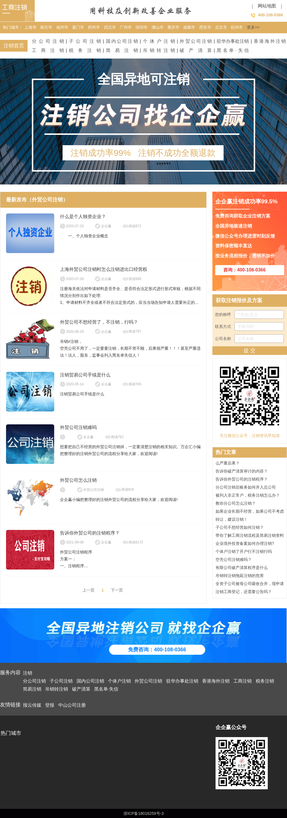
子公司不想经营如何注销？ (240, 528)
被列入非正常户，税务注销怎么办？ (248, 496)
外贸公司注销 (196, 41)
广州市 (126, 27)
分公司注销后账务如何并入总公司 (246, 488)
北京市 (221, 27)
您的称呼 (249, 314)
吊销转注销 (159, 50)
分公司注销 (48, 41)
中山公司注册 (72, 705)
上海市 (30, 27)
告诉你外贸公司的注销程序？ (242, 480)
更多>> (253, 27)
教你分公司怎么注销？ (236, 504)
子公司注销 (85, 41)
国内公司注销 (122, 41)
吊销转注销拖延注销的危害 (240, 576)
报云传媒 (32, 705)
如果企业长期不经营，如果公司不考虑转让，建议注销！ (250, 516)
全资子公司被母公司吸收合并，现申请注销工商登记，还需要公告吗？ (250, 588)
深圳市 (141, 27)
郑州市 (94, 27)
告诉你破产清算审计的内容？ (242, 472)
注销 (27, 673)
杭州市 (237, 27)
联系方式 (249, 326)
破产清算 (196, 50)
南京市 (46, 27)
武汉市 (110, 27)
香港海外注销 (270, 41)
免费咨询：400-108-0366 (157, 649)
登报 (49, 705)
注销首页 (13, 45)
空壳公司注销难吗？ (234, 560)
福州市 (62, 27)
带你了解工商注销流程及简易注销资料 (250, 536)
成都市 (189, 27)
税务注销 (85, 50)
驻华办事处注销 (233, 41)
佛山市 (158, 27)
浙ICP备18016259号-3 (143, 813)
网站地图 (267, 5)
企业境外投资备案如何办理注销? (245, 544)
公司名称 (249, 338)
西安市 (205, 27)
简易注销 (122, 50)
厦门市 (78, 27)
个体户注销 (159, 41)
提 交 (249, 350)
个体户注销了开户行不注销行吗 (244, 552)
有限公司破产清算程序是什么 (242, 568)
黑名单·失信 (233, 50)
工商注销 (48, 50)
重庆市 (173, 27)
